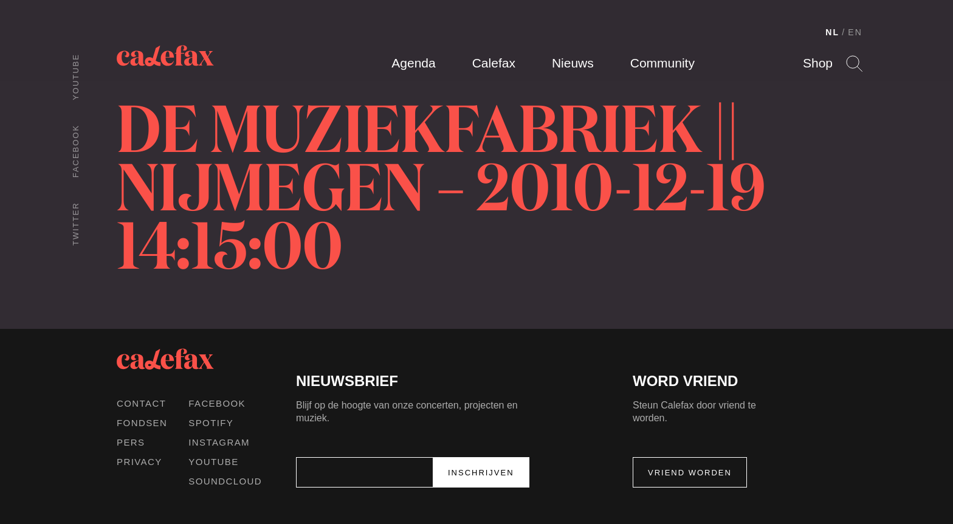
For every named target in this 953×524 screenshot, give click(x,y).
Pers (131, 442)
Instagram (219, 442)
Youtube (75, 76)
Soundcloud (225, 481)
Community (662, 63)
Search (854, 63)
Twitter (75, 224)
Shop (818, 63)
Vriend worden (690, 472)
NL (832, 32)
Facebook (75, 151)
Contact (141, 403)
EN (855, 32)
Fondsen (142, 423)
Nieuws (573, 63)
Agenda (413, 63)
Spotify (210, 423)
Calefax (493, 63)
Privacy (139, 462)
